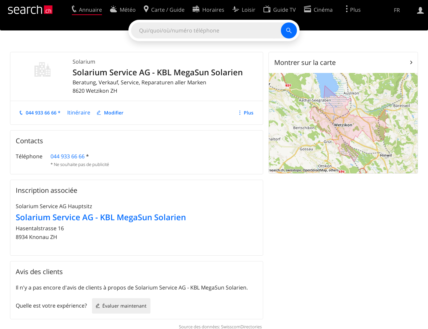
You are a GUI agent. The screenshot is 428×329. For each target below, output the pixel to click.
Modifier (113, 112)
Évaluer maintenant (124, 306)
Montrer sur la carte (305, 62)
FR (397, 10)
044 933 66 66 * (43, 112)
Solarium (84, 61)
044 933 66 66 (67, 156)
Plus (248, 112)
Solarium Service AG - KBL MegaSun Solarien (101, 217)
